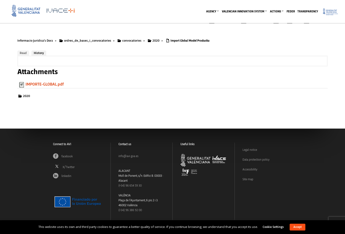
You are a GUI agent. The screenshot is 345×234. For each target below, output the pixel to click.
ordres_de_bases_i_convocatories (87, 40)
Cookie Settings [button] (273, 227)
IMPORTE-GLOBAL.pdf (45, 84)
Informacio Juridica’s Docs (35, 40)
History (39, 53)
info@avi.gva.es (128, 156)
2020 (155, 40)
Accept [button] (297, 227)
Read (23, 53)
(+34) (130, 185)
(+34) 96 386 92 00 (130, 210)
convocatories (131, 40)
